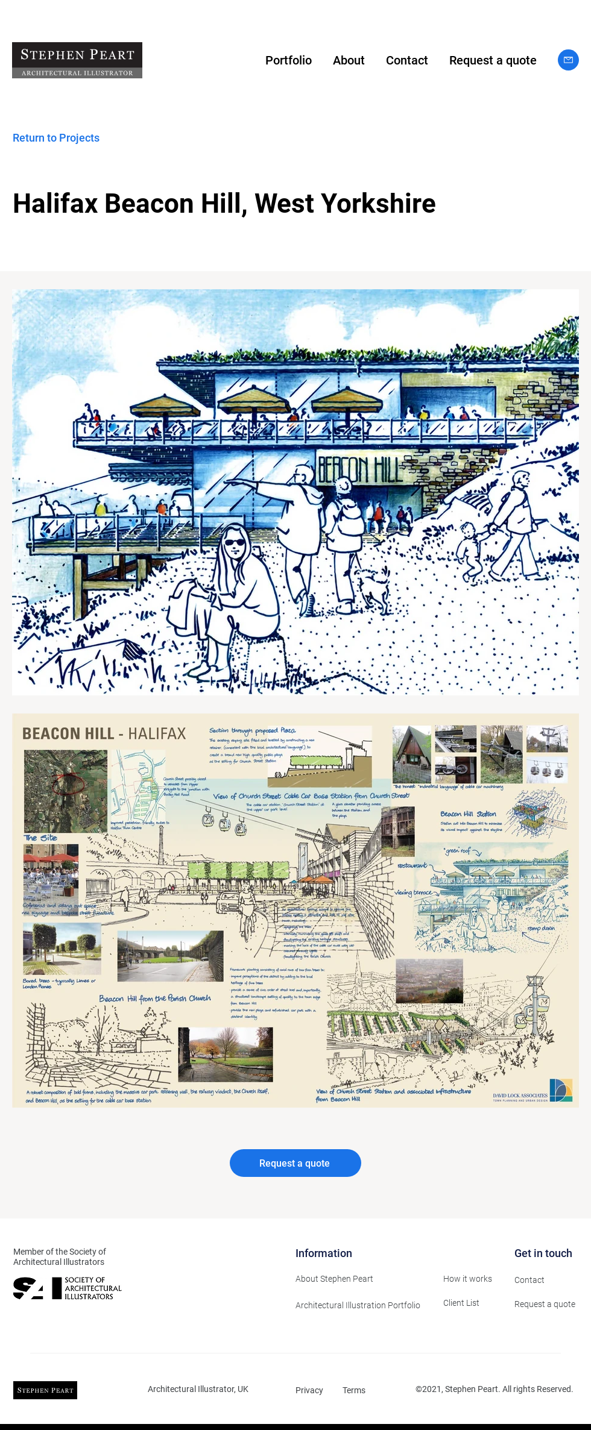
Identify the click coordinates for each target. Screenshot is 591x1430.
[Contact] (540, 1280)
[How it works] (469, 1278)
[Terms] (359, 1390)
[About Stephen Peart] (360, 1278)
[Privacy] (312, 1390)
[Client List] (469, 1303)
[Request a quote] (295, 1163)
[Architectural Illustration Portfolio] (362, 1305)
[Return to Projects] (72, 137)
